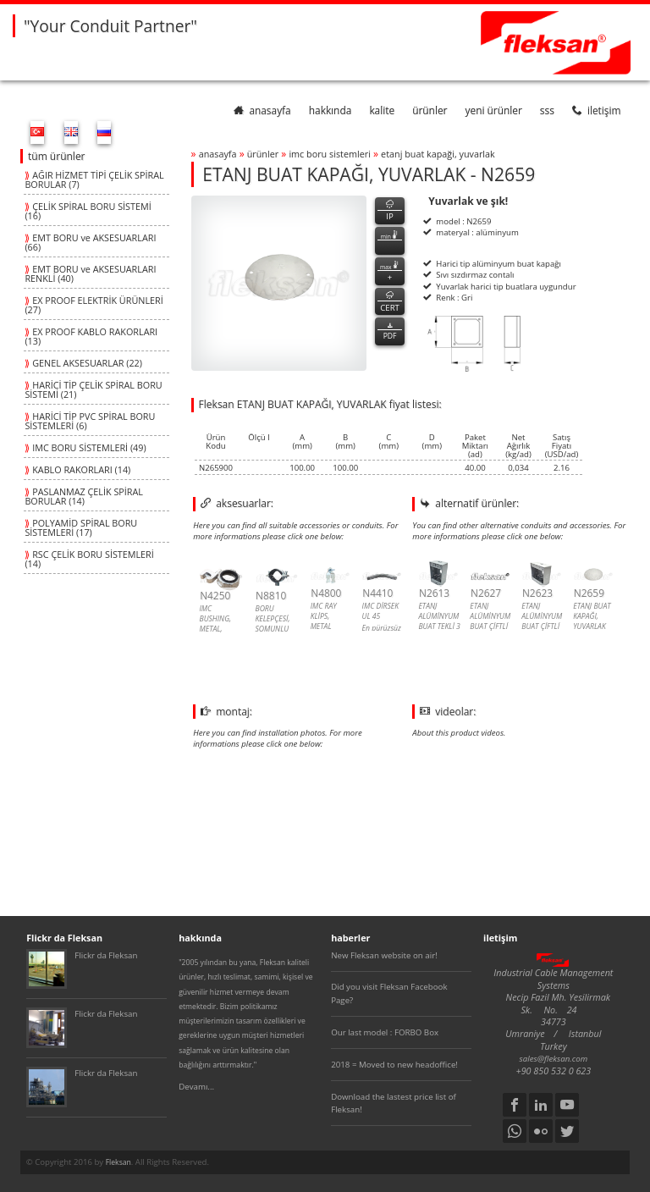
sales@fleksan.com (554, 1058)
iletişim (596, 110)
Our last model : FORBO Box (384, 1032)
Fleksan (118, 1162)
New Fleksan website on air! (384, 955)
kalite (381, 110)
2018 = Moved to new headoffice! (394, 1064)
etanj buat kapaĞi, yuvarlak (438, 153)
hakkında (330, 110)
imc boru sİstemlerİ (330, 153)
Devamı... (196, 1086)
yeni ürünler (493, 110)
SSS (547, 110)
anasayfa (262, 110)
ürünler (429, 110)
